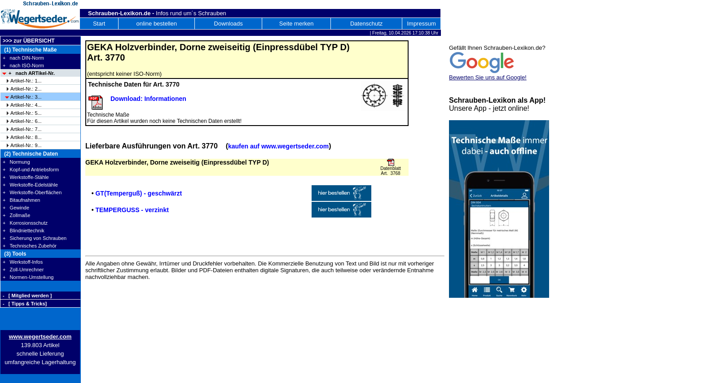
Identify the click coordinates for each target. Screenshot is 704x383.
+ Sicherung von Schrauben (34, 238)
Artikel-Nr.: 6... (26, 121)
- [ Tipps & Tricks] (25, 303)
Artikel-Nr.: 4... (26, 105)
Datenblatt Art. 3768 (390, 171)
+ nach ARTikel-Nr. (32, 73)
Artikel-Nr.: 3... (26, 97)
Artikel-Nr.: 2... (26, 88)
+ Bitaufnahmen (21, 200)
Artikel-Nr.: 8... (26, 137)
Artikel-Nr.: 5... (26, 113)
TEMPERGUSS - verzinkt (131, 209)
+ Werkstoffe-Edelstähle (30, 184)
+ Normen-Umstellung (28, 277)
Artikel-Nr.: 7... (26, 129)
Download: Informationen (148, 98)
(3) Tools (14, 254)
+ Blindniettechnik (23, 230)
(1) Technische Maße (30, 50)
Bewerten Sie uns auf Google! (488, 77)
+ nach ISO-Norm (23, 65)
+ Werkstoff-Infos (23, 262)
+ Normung (16, 162)
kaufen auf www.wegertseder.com (278, 146)
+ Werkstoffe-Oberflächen (32, 192)
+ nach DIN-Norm (23, 58)
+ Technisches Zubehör (30, 245)
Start (99, 23)
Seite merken (296, 23)
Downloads (228, 23)
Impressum (421, 23)
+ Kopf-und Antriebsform (31, 169)
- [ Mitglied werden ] (27, 295)
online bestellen (156, 23)
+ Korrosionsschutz (25, 223)
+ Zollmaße (16, 215)
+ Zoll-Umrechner (23, 269)
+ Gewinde (16, 207)
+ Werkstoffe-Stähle (26, 177)
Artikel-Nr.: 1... (26, 80)
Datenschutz (366, 23)
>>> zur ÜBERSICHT (29, 41)
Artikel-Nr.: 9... (26, 145)
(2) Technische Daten (30, 154)
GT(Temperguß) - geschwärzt (138, 193)
